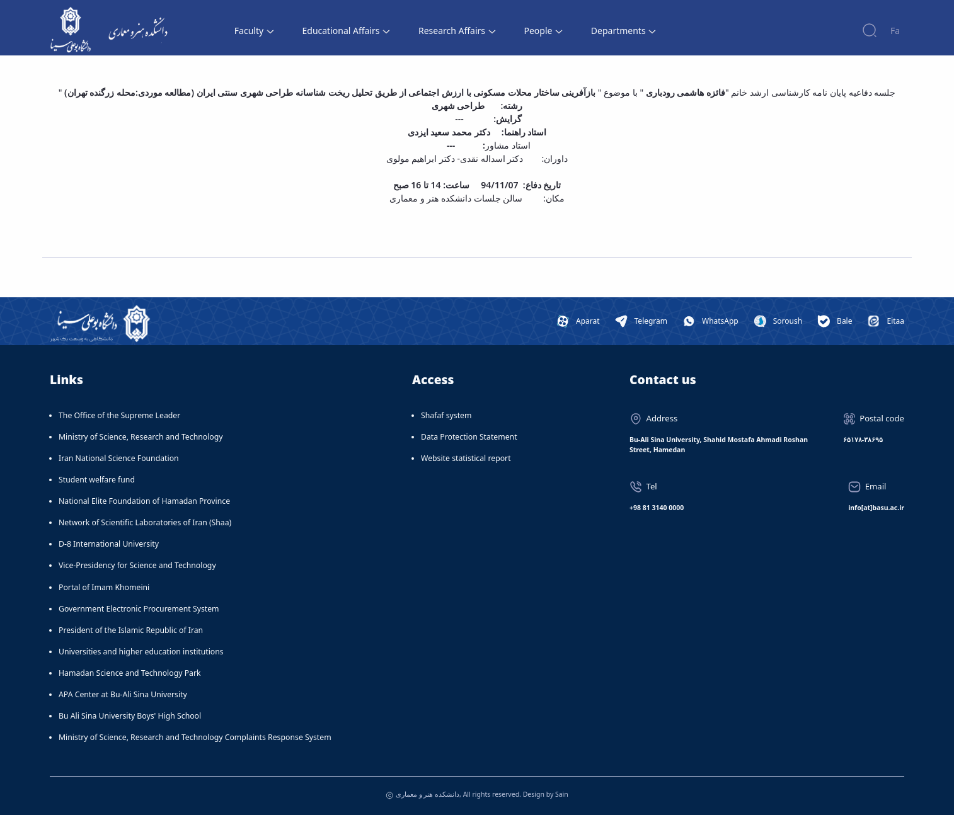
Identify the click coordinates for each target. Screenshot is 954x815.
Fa (895, 31)
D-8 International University (109, 544)
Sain (561, 794)
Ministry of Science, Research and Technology (141, 436)
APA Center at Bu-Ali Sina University (123, 694)
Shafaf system (446, 415)
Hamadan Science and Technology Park (130, 673)
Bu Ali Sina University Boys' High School (130, 715)
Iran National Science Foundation (119, 458)
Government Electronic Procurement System (139, 608)
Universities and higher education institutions (141, 651)
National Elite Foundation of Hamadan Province (144, 501)
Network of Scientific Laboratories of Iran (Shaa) (145, 522)
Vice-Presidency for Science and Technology (137, 565)
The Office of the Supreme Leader (119, 415)
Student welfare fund (97, 479)
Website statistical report (466, 458)
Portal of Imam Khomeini (104, 587)
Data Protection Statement (469, 436)
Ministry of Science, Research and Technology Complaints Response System (195, 737)
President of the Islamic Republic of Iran (131, 630)
